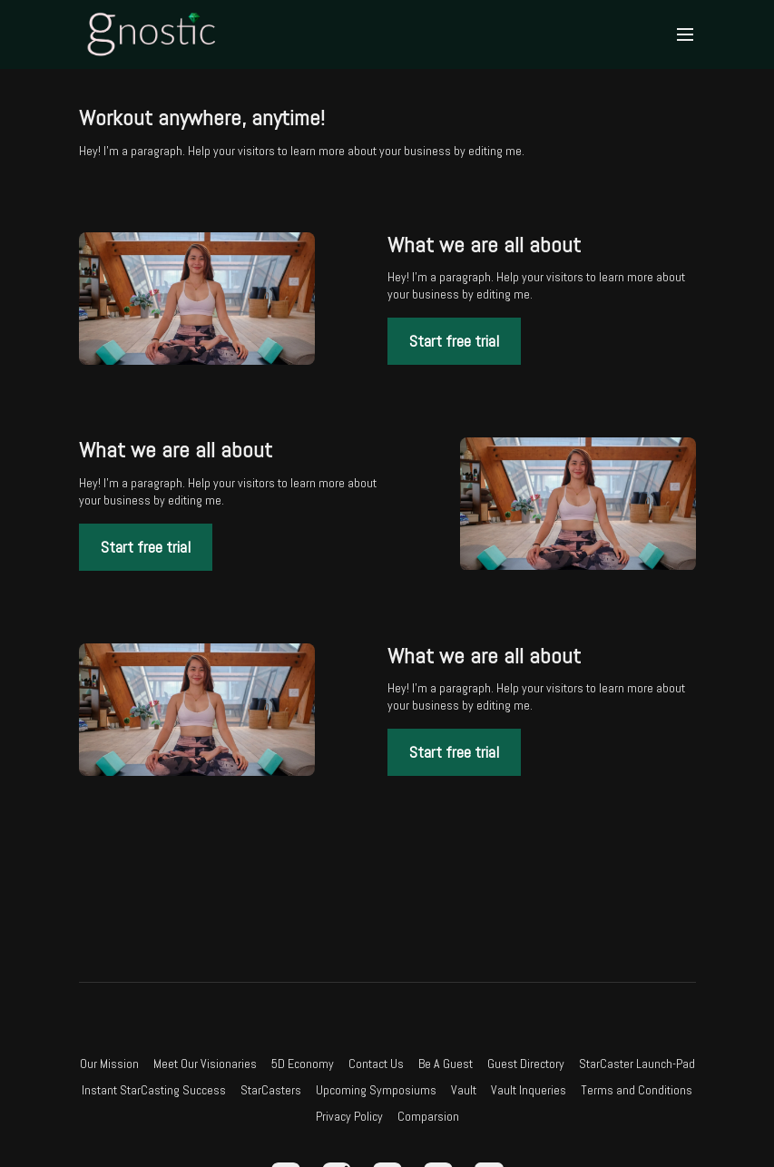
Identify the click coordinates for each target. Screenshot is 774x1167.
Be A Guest (445, 1063)
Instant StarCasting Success (154, 1090)
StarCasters (270, 1090)
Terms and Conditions (636, 1090)
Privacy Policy (349, 1116)
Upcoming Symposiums (376, 1090)
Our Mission (109, 1063)
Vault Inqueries (528, 1090)
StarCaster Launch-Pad (637, 1063)
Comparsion (428, 1116)
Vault (463, 1090)
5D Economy (302, 1063)
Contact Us (376, 1063)
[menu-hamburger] (685, 35)
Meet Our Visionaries (205, 1063)
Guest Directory (525, 1063)
